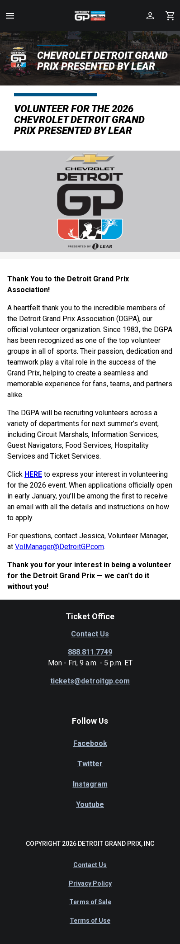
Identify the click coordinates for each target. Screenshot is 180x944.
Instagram (90, 784)
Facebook (90, 743)
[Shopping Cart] (170, 15)
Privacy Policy (90, 883)
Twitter (90, 763)
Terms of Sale (90, 902)
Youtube (90, 804)
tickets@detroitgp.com (90, 681)
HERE (33, 474)
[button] (10, 16)
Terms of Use (90, 920)
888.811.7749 (90, 652)
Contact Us (90, 634)
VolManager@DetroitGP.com (59, 546)
